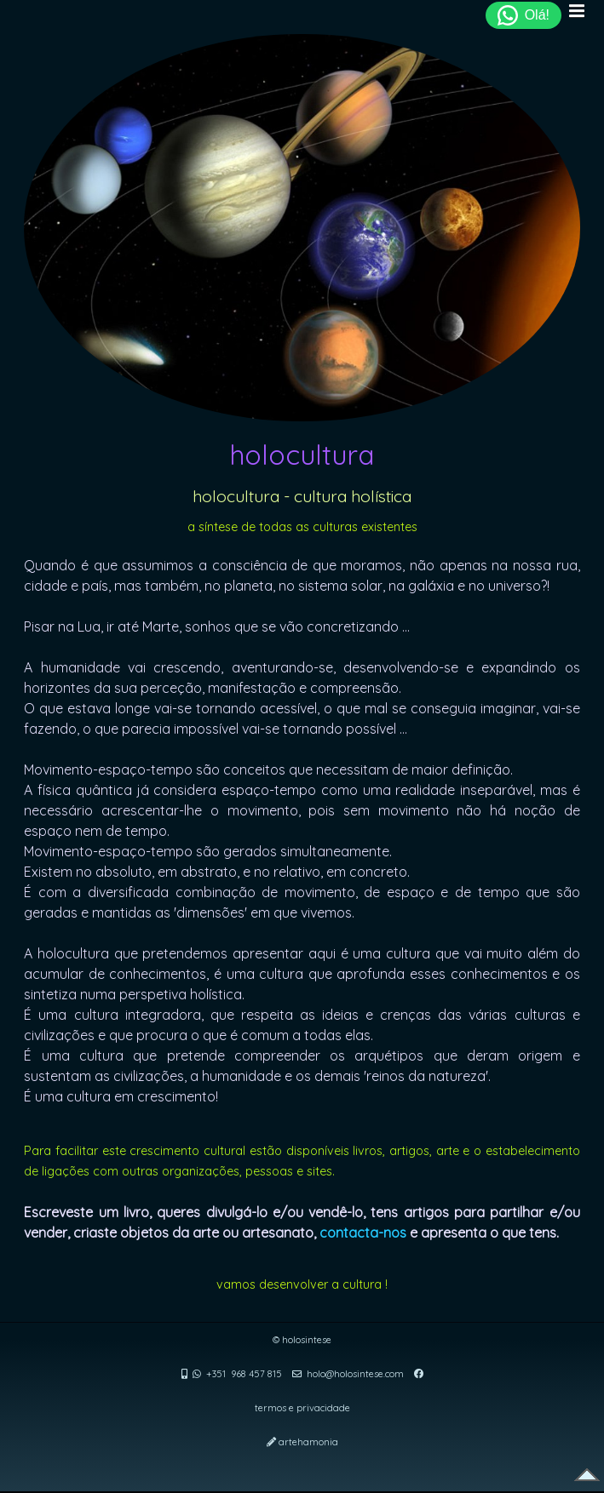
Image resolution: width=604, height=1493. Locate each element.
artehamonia (308, 1442)
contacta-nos (362, 1232)
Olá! (523, 15)
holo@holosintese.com (355, 1374)
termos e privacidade (302, 1408)
